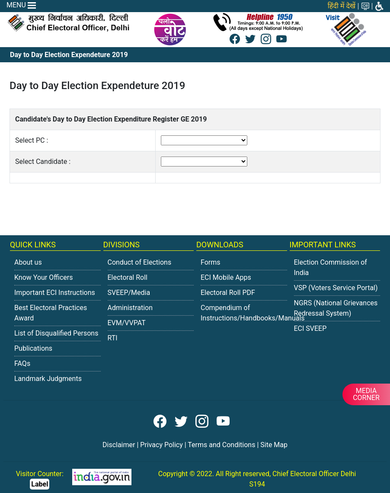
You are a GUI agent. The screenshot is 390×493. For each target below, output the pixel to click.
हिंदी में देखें (341, 6)
